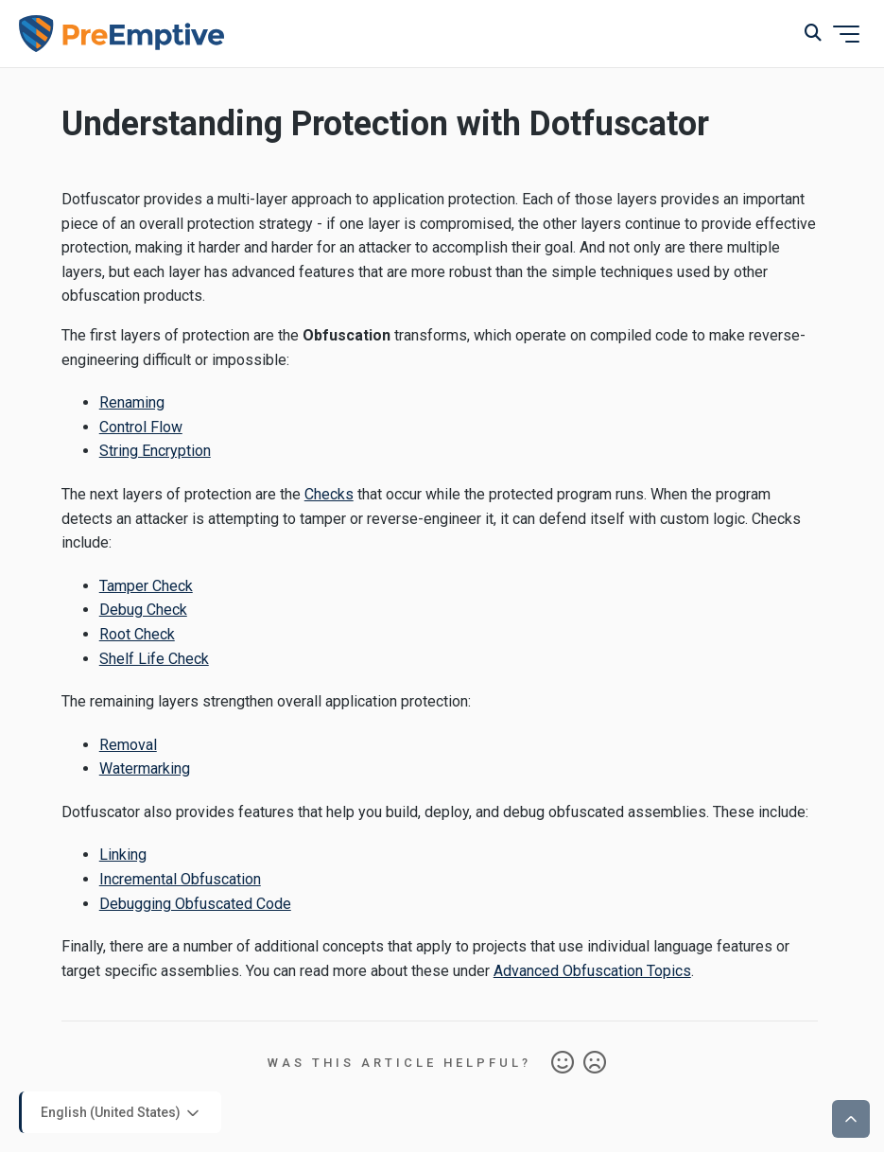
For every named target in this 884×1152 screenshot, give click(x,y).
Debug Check (143, 610)
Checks (329, 494)
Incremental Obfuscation (180, 879)
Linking (123, 855)
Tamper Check (146, 586)
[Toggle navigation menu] (846, 34)
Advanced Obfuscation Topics (592, 971)
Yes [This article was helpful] (562, 1063)
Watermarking (144, 768)
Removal (128, 745)
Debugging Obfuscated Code (195, 904)
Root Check (137, 634)
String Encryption (155, 451)
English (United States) (121, 1113)
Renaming (132, 402)
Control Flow (140, 427)
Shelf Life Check (154, 659)
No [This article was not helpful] (594, 1063)
